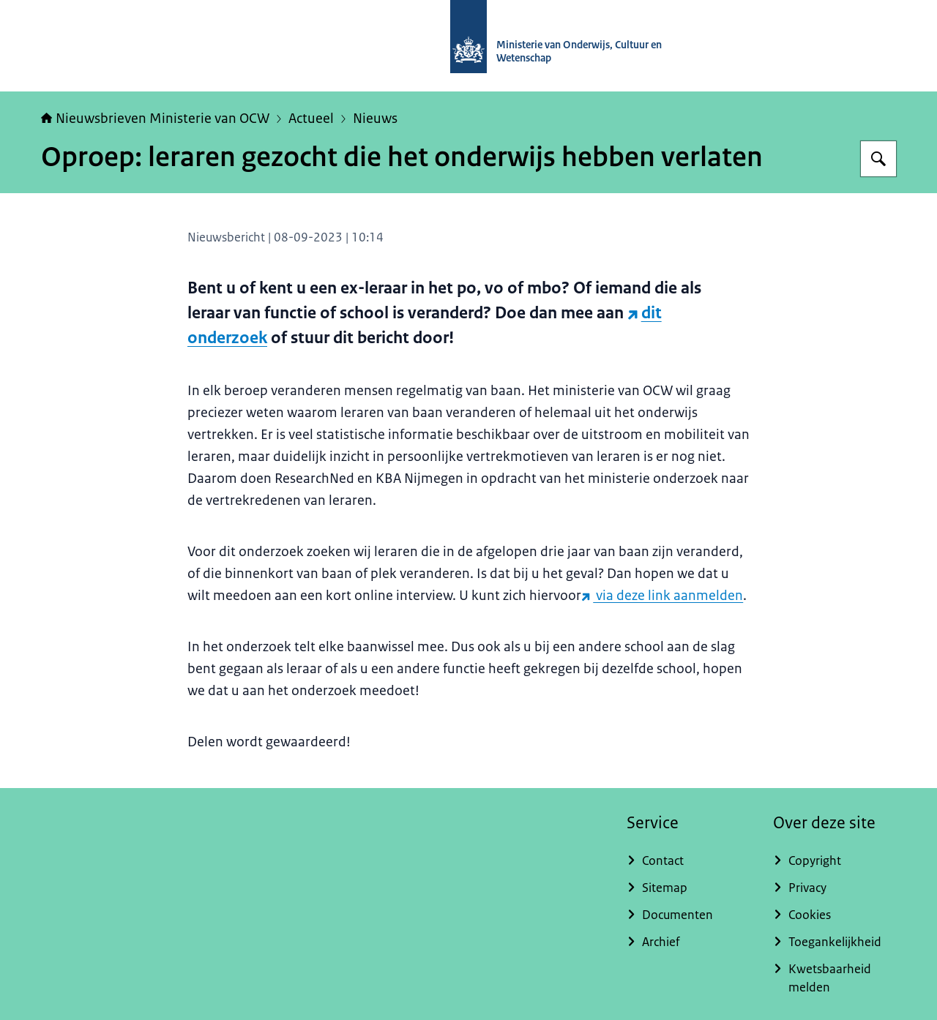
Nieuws (375, 118)
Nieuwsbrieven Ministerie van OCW (155, 118)
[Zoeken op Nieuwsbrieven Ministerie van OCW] (878, 158)
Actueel (311, 118)
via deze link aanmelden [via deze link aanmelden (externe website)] (662, 595)
